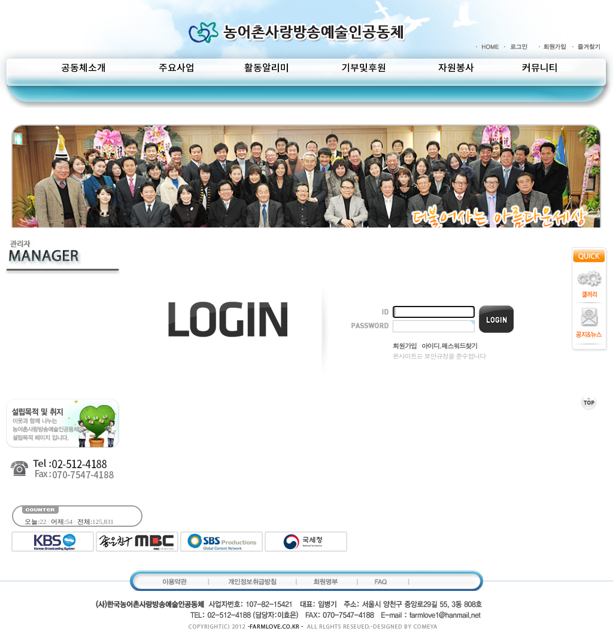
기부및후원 (363, 68)
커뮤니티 (540, 68)
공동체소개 (83, 68)
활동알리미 (266, 68)
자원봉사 (456, 68)
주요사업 (177, 68)
